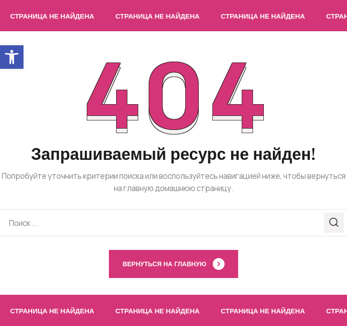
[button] (11, 57)
